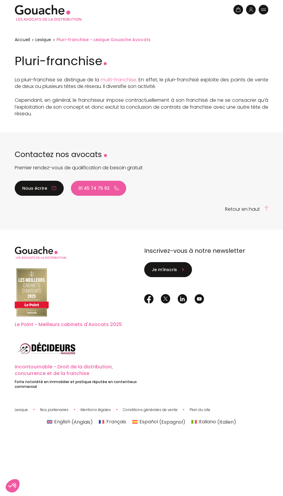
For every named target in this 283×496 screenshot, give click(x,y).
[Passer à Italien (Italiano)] (213, 422)
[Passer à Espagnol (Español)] (158, 422)
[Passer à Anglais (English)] (70, 422)
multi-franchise (118, 79)
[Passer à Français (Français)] (112, 422)
